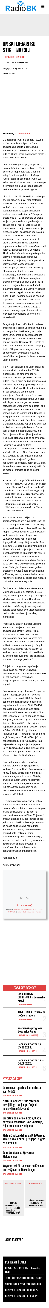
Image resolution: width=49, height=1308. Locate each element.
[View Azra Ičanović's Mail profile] (21, 887)
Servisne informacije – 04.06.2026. (31, 1050)
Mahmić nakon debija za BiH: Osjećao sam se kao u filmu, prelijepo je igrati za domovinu (24, 1128)
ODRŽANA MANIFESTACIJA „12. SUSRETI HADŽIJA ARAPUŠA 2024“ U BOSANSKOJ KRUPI (13, 1197)
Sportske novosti (12, 1085)
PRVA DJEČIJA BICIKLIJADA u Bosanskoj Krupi (31, 986)
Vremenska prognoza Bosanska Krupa (30, 1018)
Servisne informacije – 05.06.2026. (31, 1034)
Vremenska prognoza (28, 1024)
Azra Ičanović (21, 62)
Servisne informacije (28, 1040)
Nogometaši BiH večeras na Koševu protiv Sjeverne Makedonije (23, 1157)
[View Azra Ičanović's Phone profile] (27, 887)
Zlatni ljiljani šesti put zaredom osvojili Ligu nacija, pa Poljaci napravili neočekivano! (21, 1094)
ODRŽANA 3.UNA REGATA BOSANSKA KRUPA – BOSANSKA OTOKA (36, 1192)
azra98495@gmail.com (26, 901)
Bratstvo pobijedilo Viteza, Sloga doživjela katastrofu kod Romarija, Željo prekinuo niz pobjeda (23, 1111)
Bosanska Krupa (25, 993)
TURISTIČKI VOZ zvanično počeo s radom (31, 1002)
